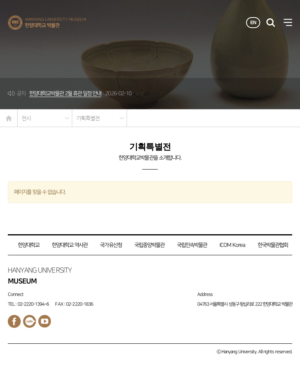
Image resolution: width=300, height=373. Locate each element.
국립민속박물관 (192, 245)
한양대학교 (28, 245)
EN (253, 22)
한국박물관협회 (273, 245)
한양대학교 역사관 (70, 245)
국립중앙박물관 (149, 245)
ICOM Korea (232, 245)
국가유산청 (110, 245)
